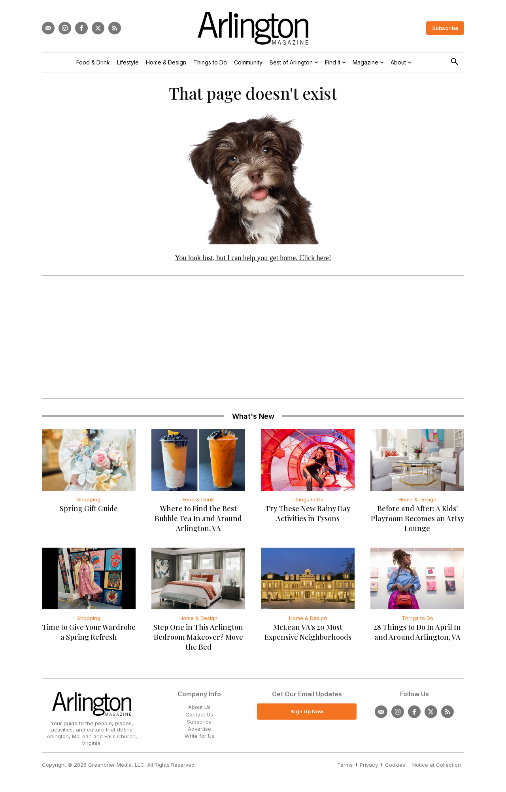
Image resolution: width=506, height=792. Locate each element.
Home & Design (417, 502)
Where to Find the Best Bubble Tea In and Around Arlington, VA (198, 521)
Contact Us (199, 717)
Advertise (199, 732)
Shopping (88, 502)
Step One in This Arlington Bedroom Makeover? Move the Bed (198, 640)
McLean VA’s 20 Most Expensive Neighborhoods (307, 635)
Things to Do (308, 502)
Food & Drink (198, 502)
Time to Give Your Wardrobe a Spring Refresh (89, 635)
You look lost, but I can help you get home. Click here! (253, 261)
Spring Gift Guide (89, 511)
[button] (454, 62)
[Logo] (253, 28)
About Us (199, 710)
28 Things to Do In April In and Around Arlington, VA (417, 635)
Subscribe (199, 724)
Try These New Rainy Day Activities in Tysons (307, 516)
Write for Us (199, 739)
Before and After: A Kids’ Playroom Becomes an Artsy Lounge (417, 521)
